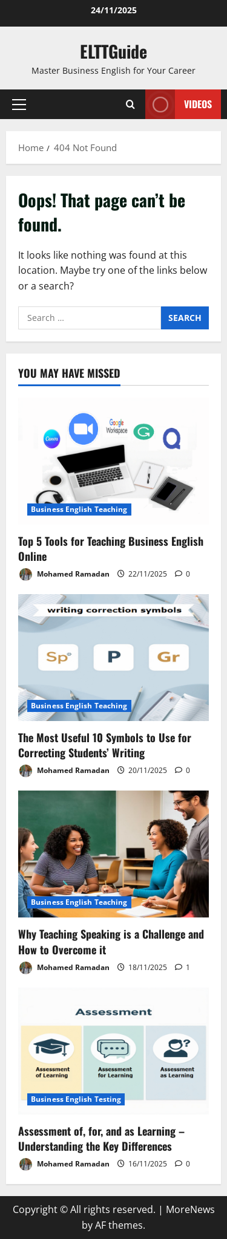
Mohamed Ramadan (64, 574)
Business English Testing (76, 1099)
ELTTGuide (113, 51)
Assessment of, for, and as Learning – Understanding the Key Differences (101, 1138)
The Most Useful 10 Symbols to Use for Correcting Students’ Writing (104, 744)
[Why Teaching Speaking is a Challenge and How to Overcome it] (113, 854)
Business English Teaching (79, 509)
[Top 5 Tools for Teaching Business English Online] (113, 461)
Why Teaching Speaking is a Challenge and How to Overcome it (111, 941)
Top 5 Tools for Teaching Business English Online (110, 548)
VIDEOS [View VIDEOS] (178, 104)
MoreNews (190, 1209)
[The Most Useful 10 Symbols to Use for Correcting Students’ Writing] (113, 657)
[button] (19, 104)
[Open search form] (130, 104)
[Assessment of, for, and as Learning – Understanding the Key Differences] (113, 1051)
